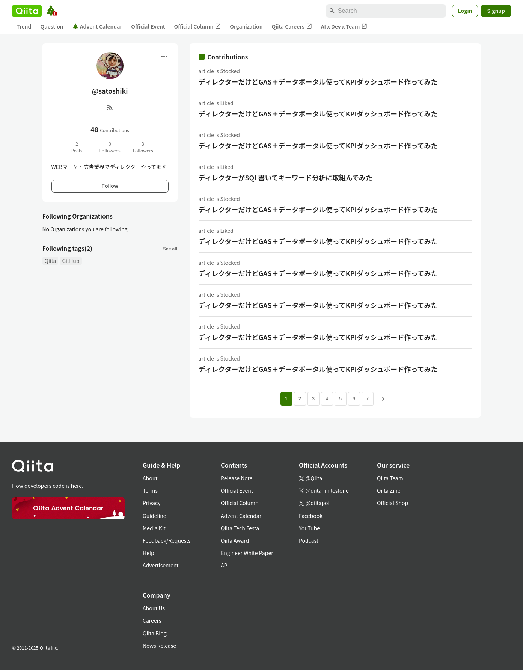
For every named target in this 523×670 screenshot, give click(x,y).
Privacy (151, 503)
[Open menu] (164, 56)
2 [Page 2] (299, 398)
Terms (150, 490)
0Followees (109, 147)
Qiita (50, 260)
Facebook (311, 515)
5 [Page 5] (340, 398)
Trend (24, 26)
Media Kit (154, 528)
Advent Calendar (97, 26)
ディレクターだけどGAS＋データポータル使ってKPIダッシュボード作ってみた (318, 81)
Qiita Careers (292, 26)
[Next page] (383, 399)
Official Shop (392, 503)
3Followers (143, 147)
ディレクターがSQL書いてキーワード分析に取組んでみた (286, 177)
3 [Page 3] (313, 398)
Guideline (154, 515)
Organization (246, 26)
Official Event (148, 26)
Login (465, 10)
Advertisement (161, 565)
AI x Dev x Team (344, 26)
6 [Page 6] (354, 398)
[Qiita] (27, 11)
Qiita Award (235, 540)
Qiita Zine (389, 490)
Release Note (236, 478)
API (225, 565)
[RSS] (110, 107)
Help (148, 553)
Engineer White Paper (247, 553)
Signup (496, 10)
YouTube (309, 528)
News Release (159, 645)
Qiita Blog (155, 633)
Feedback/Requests (167, 540)
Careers (152, 620)
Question (51, 26)
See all (170, 248)
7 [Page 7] (367, 398)
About (150, 478)
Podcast (308, 540)
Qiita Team (390, 478)
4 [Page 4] (327, 398)
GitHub (70, 260)
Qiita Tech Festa (240, 528)
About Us (154, 608)
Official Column (197, 26)
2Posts (77, 147)
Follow (109, 186)
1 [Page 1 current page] (286, 398)
